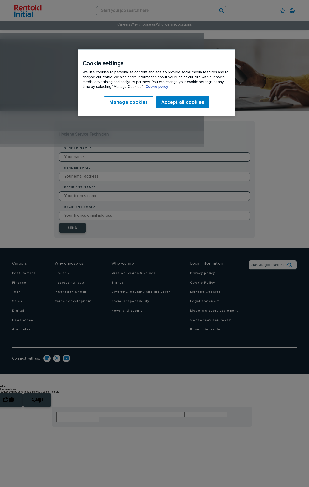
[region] (156, 82)
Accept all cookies (182, 102)
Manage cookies (126, 102)
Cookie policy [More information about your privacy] (157, 87)
